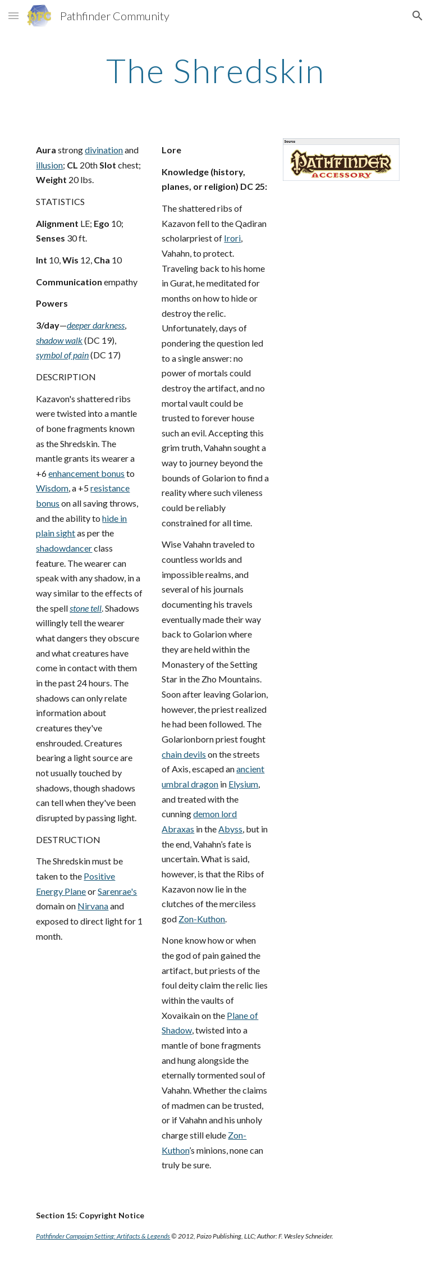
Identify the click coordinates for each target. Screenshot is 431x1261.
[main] (215, 70)
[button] (13, 15)
